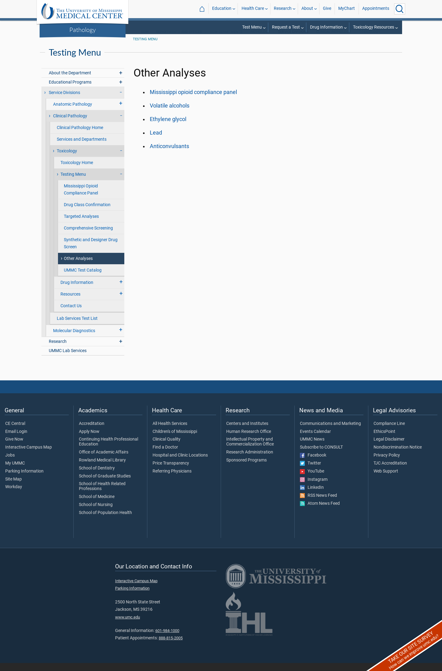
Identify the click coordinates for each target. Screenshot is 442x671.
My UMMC (15, 471)
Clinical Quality (166, 447)
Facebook (313, 463)
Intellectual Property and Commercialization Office (250, 450)
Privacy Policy (387, 463)
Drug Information (326, 27)
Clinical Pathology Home (80, 135)
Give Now (14, 447)
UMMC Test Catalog (83, 278)
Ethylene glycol (168, 127)
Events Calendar (315, 439)
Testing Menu (145, 47)
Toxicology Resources (373, 27)
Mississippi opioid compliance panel (193, 100)
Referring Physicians (172, 479)
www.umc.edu (127, 625)
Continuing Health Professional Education (108, 450)
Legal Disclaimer (389, 447)
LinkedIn (312, 495)
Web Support (386, 479)
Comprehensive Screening (88, 236)
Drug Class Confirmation (87, 212)
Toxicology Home (76, 170)
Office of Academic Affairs (103, 460)
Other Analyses (78, 266)
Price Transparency (171, 471)
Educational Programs (70, 90)
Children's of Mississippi (175, 439)
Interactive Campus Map (28, 455)
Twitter (310, 471)
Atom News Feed (320, 511)
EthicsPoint (384, 439)
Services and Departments (82, 147)
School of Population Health (105, 520)
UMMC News (312, 447)
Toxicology (369, 40)
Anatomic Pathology (72, 112)
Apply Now (89, 439)
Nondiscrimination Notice (398, 455)
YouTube (312, 479)
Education (221, 8)
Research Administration (249, 460)
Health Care (253, 8)
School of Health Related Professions (102, 494)
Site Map (13, 487)
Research (283, 8)
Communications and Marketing (330, 431)
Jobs (10, 463)
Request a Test (286, 27)
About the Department (70, 81)
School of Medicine (96, 504)
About (307, 8)
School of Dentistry (97, 476)
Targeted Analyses (81, 224)
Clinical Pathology (333, 40)
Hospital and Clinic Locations (180, 463)
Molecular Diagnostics (74, 338)
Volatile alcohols (169, 114)
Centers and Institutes (247, 431)
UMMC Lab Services (68, 358)
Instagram (314, 487)
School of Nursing (96, 512)
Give (327, 8)
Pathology (82, 29)
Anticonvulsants (169, 154)
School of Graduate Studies (105, 484)
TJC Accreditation (390, 471)
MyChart (346, 8)
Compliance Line (389, 431)
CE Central (15, 431)
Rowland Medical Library (102, 468)
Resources (70, 302)
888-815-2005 (171, 646)
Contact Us (71, 313)
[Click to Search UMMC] (399, 8)
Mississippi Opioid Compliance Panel (81, 197)
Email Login (16, 439)
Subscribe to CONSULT (321, 455)
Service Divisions (64, 100)
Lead (156, 141)
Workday (13, 494)
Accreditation (91, 431)
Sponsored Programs (246, 468)
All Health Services (170, 431)
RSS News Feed (318, 503)
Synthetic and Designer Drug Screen (91, 251)
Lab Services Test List (77, 326)
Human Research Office (248, 439)
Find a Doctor (165, 455)
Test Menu (252, 27)
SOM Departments (226, 40)
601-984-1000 (167, 638)
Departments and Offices (179, 40)
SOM (145, 40)
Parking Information (24, 479)
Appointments (375, 8)
